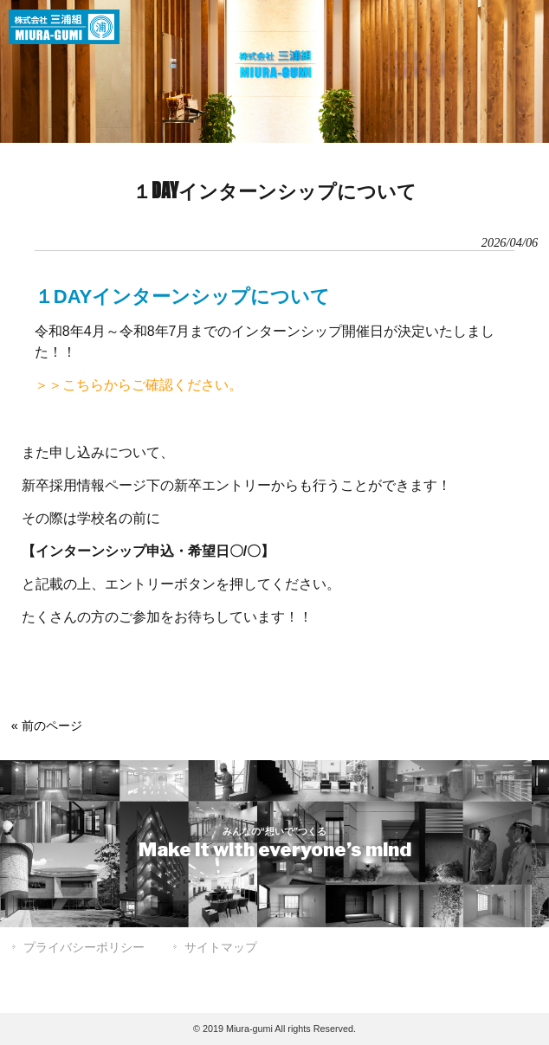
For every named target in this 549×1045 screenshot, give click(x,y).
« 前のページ (46, 725)
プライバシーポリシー (84, 947)
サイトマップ (220, 947)
